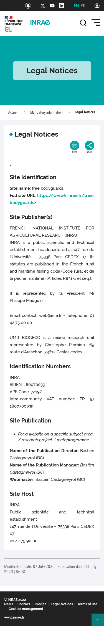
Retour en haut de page (100, 622)
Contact (23, 604)
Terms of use (87, 604)
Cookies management (26, 609)
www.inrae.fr (14, 617)
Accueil (13, 112)
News (8, 604)
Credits (40, 604)
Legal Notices (62, 604)
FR (83, 6)
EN (76, 6)
